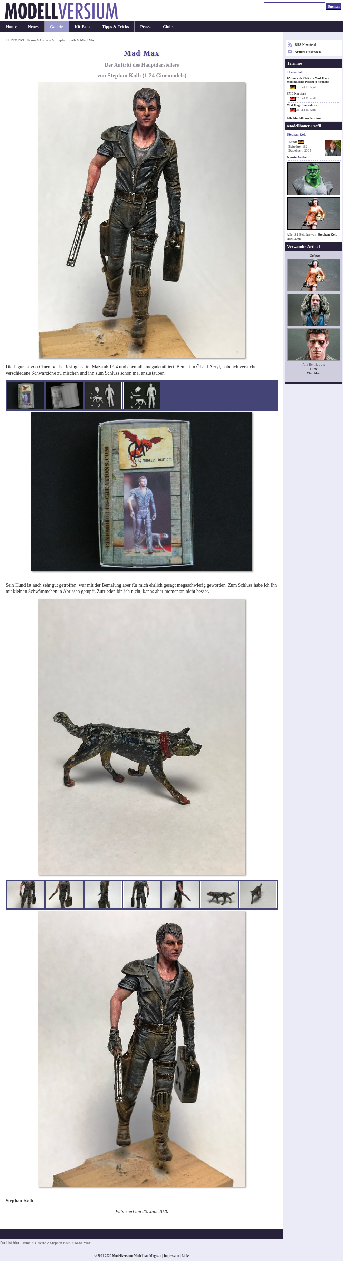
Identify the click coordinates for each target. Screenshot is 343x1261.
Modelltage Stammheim (302, 105)
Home (11, 26)
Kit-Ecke (82, 26)
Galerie (56, 26)
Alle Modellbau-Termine (304, 118)
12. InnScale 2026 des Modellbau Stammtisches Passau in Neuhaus (308, 79)
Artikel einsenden (308, 52)
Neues (33, 26)
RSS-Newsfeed (305, 45)
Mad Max (314, 373)
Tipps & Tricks (115, 26)
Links (185, 1256)
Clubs (168, 26)
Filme (314, 369)
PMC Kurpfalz (296, 93)
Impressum (171, 1256)
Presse (145, 26)
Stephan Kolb (65, 40)
